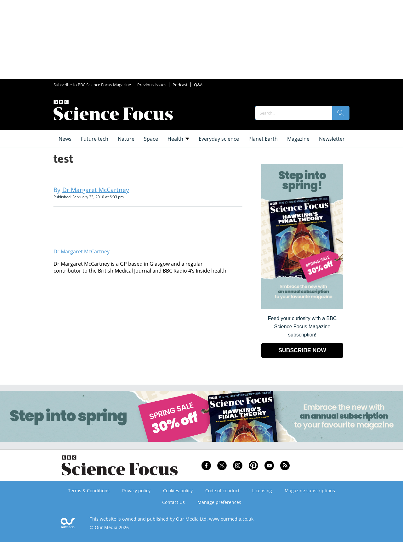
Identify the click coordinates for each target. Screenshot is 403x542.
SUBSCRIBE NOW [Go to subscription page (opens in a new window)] (302, 350)
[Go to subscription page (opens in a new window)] (302, 307)
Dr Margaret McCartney (82, 251)
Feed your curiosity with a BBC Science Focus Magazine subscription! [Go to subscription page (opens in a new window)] (302, 326)
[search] (340, 113)
